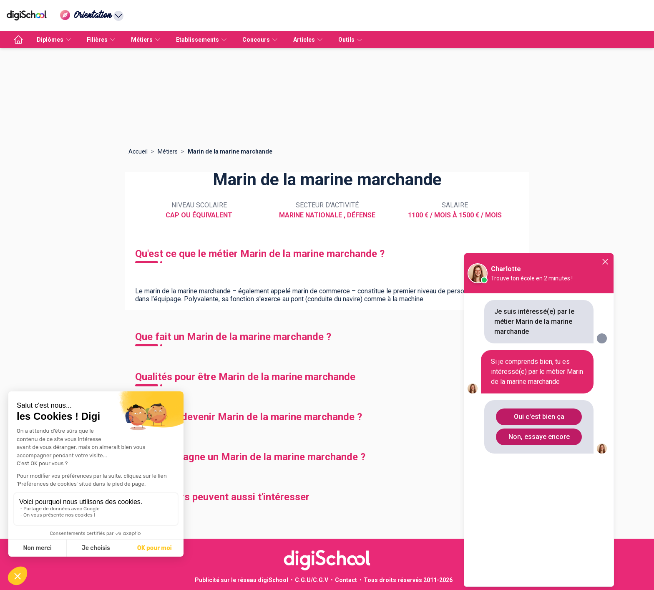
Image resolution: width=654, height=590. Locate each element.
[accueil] (18, 39)
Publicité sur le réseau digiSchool (241, 580)
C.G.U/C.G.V (311, 580)
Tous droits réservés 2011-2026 (408, 580)
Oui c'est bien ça (539, 417)
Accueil (138, 151)
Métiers (168, 151)
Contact (346, 580)
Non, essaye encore (539, 437)
